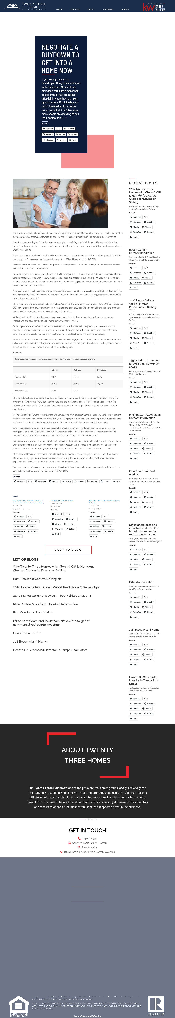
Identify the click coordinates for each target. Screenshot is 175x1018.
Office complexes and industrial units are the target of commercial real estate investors (51, 622)
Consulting (107, 9)
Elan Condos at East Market (33, 612)
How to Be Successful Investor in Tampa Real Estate (50, 650)
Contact (125, 9)
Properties (75, 9)
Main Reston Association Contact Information (45, 604)
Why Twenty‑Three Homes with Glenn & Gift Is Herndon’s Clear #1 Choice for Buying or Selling (54, 568)
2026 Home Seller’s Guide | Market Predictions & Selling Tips (56, 587)
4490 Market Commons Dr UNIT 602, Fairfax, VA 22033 (52, 595)
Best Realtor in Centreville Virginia (62, 500)
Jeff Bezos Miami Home (30, 641)
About (59, 9)
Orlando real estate (26, 633)
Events (91, 9)
